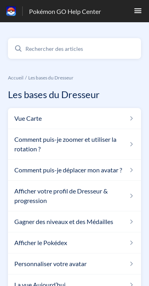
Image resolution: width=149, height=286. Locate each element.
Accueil (15, 78)
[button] (138, 13)
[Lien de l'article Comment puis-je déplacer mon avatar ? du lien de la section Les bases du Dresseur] (74, 170)
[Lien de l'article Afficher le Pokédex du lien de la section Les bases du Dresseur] (74, 242)
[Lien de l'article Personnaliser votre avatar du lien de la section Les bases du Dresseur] (74, 264)
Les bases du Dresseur (51, 78)
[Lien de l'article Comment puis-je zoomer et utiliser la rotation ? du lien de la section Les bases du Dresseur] (74, 144)
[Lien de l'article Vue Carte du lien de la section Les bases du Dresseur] (74, 118)
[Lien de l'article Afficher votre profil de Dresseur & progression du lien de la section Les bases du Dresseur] (74, 195)
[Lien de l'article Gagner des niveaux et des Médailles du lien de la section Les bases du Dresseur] (74, 221)
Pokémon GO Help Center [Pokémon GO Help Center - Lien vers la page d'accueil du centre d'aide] (65, 11)
